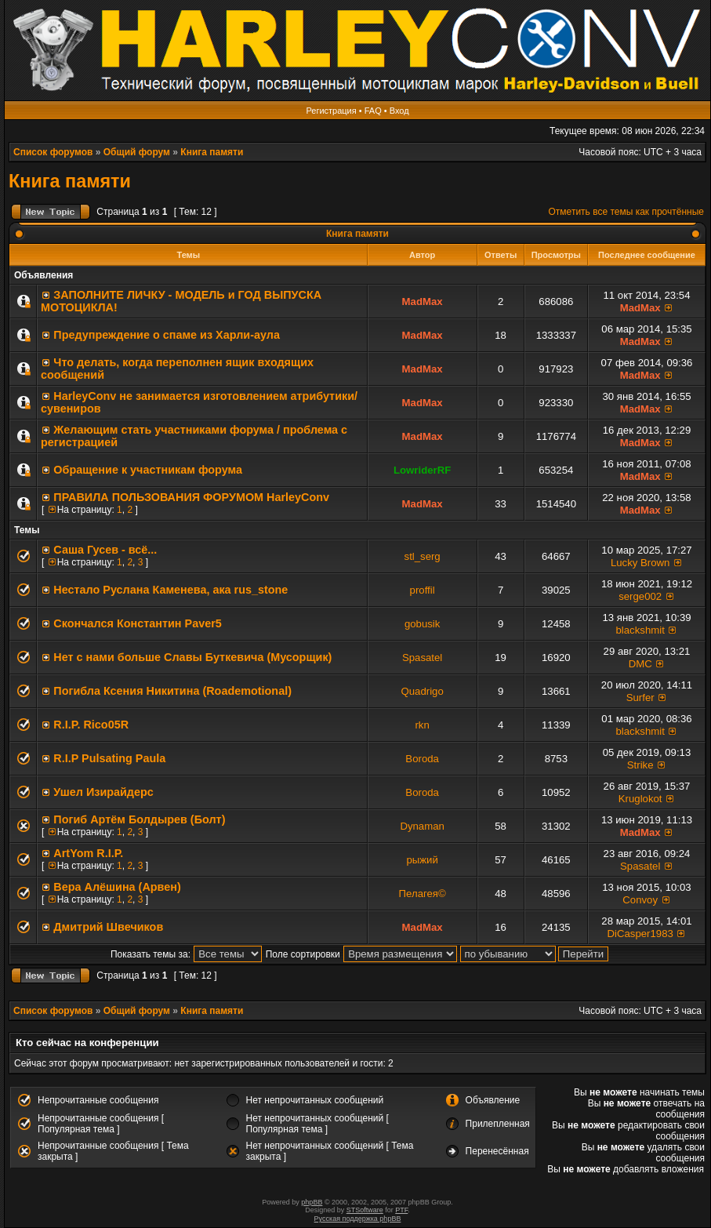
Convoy (640, 900)
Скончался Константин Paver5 (137, 623)
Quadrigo (422, 691)
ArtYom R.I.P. (88, 853)
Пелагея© (422, 893)
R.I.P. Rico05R (91, 724)
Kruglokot (640, 799)
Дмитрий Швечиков (108, 927)
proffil (422, 590)
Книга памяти (211, 152)
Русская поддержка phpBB (357, 1219)
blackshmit (640, 630)
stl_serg (422, 556)
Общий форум (136, 152)
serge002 (640, 596)
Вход (399, 110)
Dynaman (422, 826)
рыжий (421, 860)
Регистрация (331, 110)
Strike (640, 765)
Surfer (640, 697)
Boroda (422, 759)
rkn (422, 725)
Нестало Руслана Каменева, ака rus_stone (170, 589)
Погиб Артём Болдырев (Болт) (139, 819)
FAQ (373, 110)
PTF (401, 1210)
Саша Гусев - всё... (105, 549)
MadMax (422, 301)
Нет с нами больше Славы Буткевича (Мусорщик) (192, 657)
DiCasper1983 (640, 933)
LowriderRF (422, 470)
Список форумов (53, 152)
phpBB (311, 1202)
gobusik (422, 624)
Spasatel (422, 657)
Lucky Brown (640, 563)
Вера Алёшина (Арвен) (116, 887)
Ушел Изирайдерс (103, 792)
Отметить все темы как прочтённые (626, 211)
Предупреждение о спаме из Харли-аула (166, 335)
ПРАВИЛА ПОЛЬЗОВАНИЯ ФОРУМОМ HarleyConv (191, 497)
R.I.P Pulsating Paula (109, 758)
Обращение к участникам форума (147, 469)
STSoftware (364, 1210)
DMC (640, 664)
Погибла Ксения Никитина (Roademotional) (172, 691)
